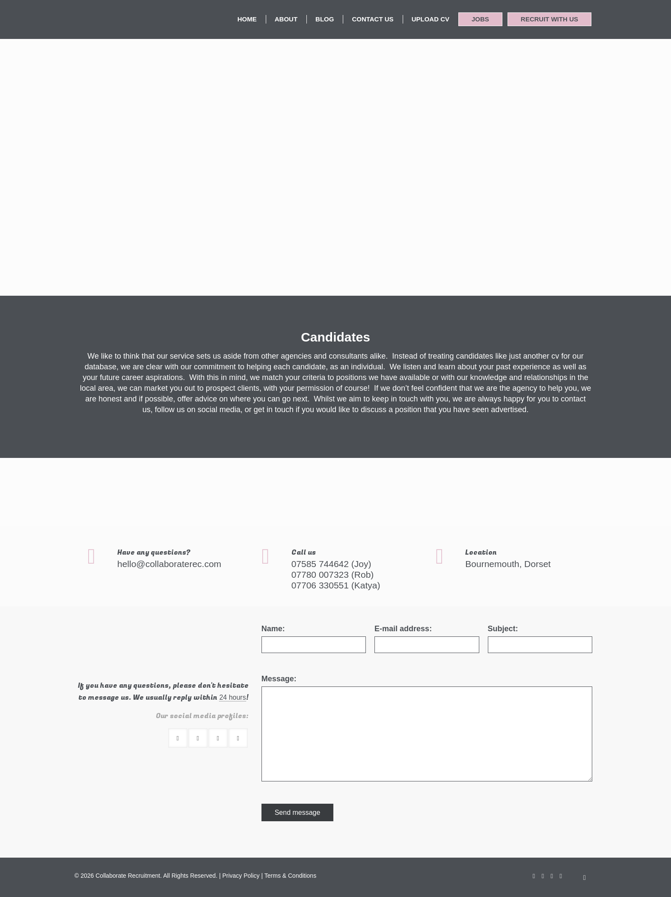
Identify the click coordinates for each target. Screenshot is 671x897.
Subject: (503, 628)
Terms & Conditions (290, 875)
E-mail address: (403, 628)
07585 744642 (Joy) (331, 564)
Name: (273, 628)
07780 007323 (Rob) (332, 574)
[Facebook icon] (534, 875)
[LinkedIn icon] (552, 875)
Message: (279, 678)
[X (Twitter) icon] (543, 875)
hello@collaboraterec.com (169, 564)
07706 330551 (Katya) (335, 585)
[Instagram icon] (561, 875)
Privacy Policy (240, 875)
